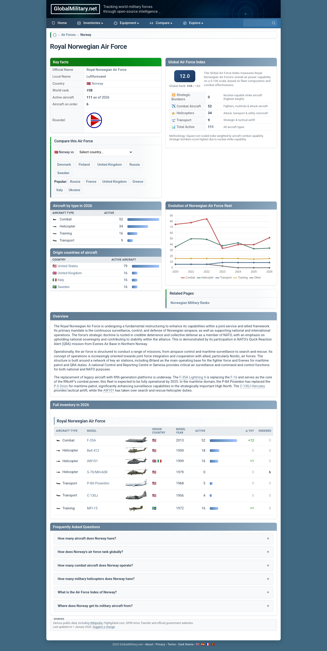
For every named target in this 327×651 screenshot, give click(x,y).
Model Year (181, 431)
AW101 (108, 390)
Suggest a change (104, 627)
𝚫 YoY (249, 430)
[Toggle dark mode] (185, 644)
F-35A (183, 377)
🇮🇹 (159, 461)
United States (68, 266)
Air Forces (68, 35)
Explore (192, 23)
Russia (134, 165)
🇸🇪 (154, 508)
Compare (160, 23)
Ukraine (74, 190)
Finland (84, 165)
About (149, 644)
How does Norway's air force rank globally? (90, 552)
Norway (97, 83)
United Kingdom (109, 165)
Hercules (258, 386)
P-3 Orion (61, 386)
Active (200, 430)
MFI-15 (92, 508)
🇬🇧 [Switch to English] (198, 644)
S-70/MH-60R (97, 472)
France (91, 182)
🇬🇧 (154, 461)
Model (92, 430)
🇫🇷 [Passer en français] (208, 644)
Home (59, 23)
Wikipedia (96, 623)
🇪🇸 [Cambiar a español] (203, 644)
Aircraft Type (67, 430)
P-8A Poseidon (98, 483)
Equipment (125, 23)
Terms (172, 644)
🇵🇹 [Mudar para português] (213, 644)
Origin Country (158, 431)
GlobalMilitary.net (75, 8)
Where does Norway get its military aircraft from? (95, 606)
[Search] (260, 23)
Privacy (160, 644)
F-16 (233, 377)
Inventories (88, 23)
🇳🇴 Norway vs (64, 152)
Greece (138, 182)
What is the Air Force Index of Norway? (87, 592)
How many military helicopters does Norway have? (96, 579)
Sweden (63, 173)
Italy (59, 190)
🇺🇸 (154, 440)
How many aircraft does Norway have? (87, 538)
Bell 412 (93, 451)
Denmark (64, 165)
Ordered (265, 430)
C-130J (245, 386)
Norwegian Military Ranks (190, 303)
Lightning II (197, 377)
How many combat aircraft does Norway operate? (95, 565)
